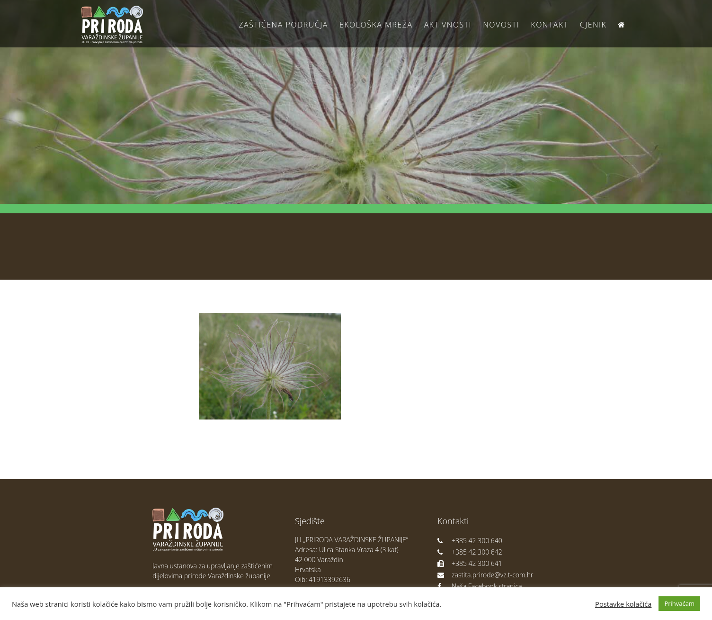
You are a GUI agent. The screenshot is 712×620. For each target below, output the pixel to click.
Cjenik (593, 24)
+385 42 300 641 (469, 563)
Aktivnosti (448, 24)
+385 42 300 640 (469, 540)
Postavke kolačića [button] (623, 604)
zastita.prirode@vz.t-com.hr (485, 574)
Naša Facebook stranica (479, 586)
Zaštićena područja (283, 24)
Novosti (501, 24)
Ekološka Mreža (376, 24)
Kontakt (549, 24)
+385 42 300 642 (469, 551)
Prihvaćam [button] (679, 603)
